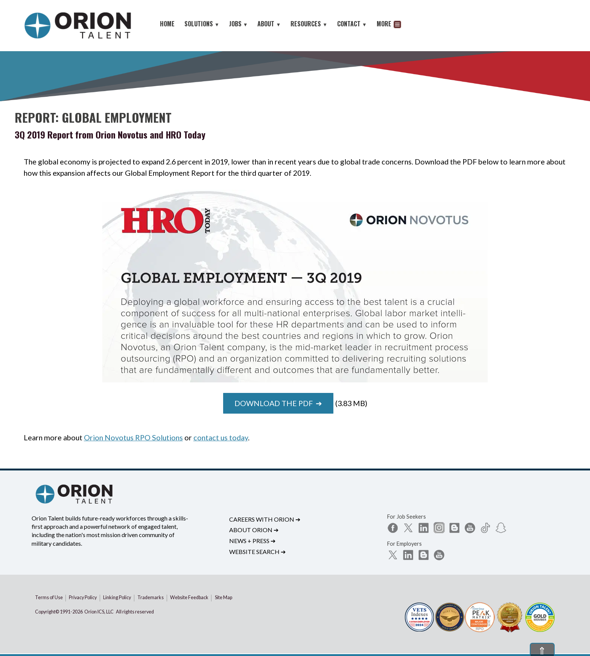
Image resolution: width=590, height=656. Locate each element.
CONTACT (352, 23)
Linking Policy (117, 597)
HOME (167, 23)
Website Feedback (189, 597)
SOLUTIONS (201, 23)
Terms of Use (49, 597)
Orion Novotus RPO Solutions (133, 437)
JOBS (238, 23)
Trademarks (150, 597)
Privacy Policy (83, 597)
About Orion (253, 529)
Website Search (257, 551)
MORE (389, 24)
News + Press (252, 540)
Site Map (223, 597)
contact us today (220, 437)
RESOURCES (308, 23)
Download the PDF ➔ (278, 403)
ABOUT (269, 23)
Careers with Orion (264, 519)
